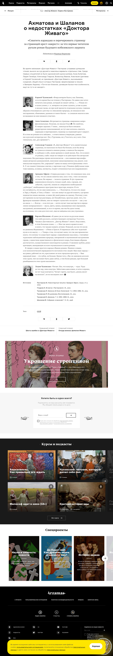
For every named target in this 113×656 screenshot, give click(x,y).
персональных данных (56, 650)
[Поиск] (111, 3)
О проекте (18, 600)
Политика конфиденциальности (62, 600)
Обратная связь (93, 600)
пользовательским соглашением (30, 647)
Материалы (100, 11)
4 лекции (64, 477)
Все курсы (55, 518)
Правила (81, 600)
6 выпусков (65, 509)
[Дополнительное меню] (58, 3)
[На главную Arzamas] (3, 3)
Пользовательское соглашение (36, 600)
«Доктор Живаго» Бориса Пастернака (56, 11)
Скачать (94, 3)
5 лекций (14, 477)
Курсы (11, 3)
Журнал (42, 3)
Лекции (11, 11)
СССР (39, 311)
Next (105, 481)
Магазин (51, 3)
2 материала (76, 509)
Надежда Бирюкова (62, 54)
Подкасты (20, 3)
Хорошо (96, 646)
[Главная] (56, 593)
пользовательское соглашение (63, 423)
